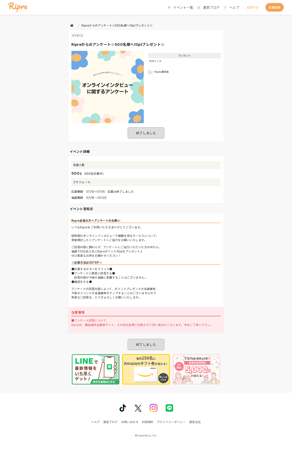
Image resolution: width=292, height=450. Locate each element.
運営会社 (195, 422)
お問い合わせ (130, 422)
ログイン (253, 7)
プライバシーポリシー (171, 422)
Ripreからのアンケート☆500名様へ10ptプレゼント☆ (117, 25)
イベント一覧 (183, 7)
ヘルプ (234, 7)
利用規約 (148, 422)
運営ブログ (211, 7)
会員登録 (274, 7)
